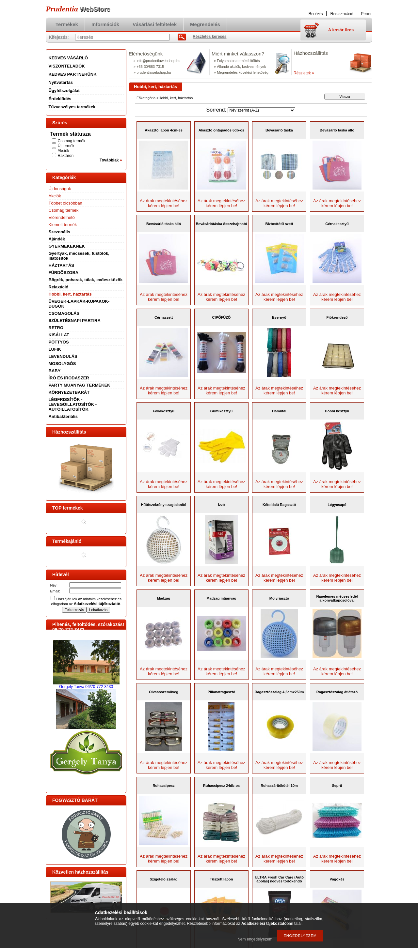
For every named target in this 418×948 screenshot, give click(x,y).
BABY (55, 370)
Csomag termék (72, 141)
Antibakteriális (63, 416)
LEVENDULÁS (63, 356)
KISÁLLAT (59, 334)
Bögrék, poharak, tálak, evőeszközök (86, 279)
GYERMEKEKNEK (67, 246)
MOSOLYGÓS (62, 363)
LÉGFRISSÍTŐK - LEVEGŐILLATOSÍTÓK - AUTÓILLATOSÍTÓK (73, 404)
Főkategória (146, 98)
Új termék (66, 146)
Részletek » (304, 73)
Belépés (316, 13)
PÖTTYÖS (59, 342)
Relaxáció (59, 286)
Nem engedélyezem (254, 939)
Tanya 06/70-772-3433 (93, 686)
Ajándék (57, 239)
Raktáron (66, 155)
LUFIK (55, 349)
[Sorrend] (261, 110)
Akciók (63, 150)
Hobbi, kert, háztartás (70, 294)
